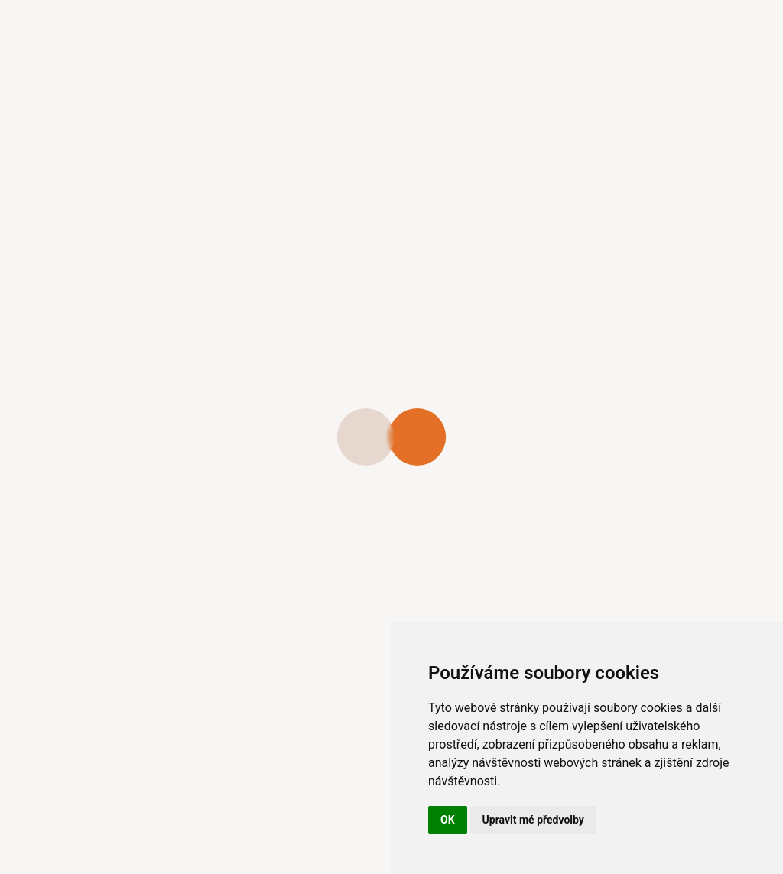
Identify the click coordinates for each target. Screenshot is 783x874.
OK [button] (447, 820)
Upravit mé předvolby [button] (533, 820)
